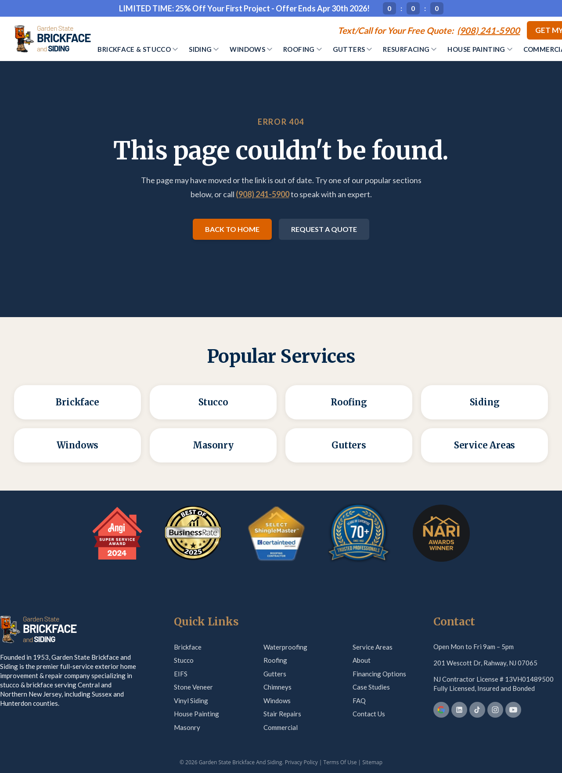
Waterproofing (285, 647)
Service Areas (373, 647)
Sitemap (372, 762)
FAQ (359, 700)
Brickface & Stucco (137, 49)
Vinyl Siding (191, 700)
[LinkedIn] (459, 710)
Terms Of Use (340, 762)
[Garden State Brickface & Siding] (52, 38)
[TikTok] (477, 710)
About (362, 660)
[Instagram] (495, 710)
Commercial (280, 727)
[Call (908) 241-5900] (429, 30)
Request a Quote (324, 229)
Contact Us (369, 714)
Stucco (184, 660)
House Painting (479, 49)
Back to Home (232, 229)
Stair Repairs (282, 714)
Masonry (187, 727)
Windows (251, 49)
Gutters (352, 49)
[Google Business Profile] (441, 710)
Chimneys (277, 687)
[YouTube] (513, 710)
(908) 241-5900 (262, 194)
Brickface (188, 647)
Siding (204, 49)
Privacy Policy (301, 762)
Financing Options (379, 674)
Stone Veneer (193, 687)
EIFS (180, 674)
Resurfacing (409, 49)
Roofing (302, 49)
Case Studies (371, 687)
